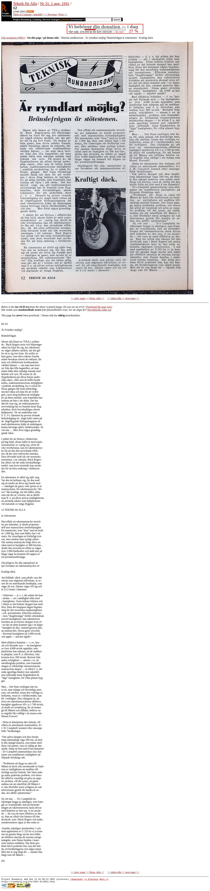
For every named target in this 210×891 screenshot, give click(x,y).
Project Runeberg (22, 19)
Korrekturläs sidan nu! (99, 309)
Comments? (77, 19)
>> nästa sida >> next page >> (123, 298)
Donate (65, 19)
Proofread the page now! (99, 306)
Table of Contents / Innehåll (27, 14)
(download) (76, 879)
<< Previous (50, 14)
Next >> (63, 14)
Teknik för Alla (25, 3)
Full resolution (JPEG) (13, 37)
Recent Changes (51, 19)
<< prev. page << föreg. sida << (87, 298)
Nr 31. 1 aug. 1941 (54, 3)
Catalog (37, 19)
